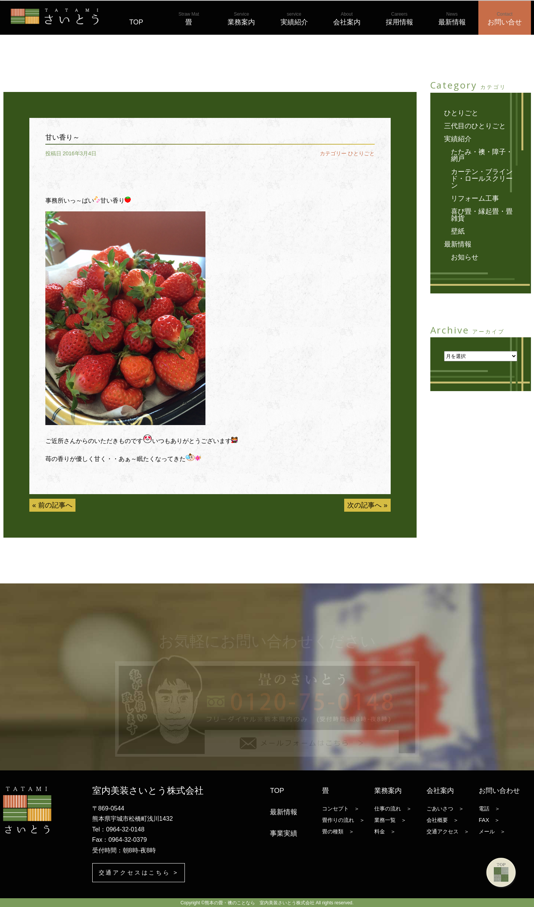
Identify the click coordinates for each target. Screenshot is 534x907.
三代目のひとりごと (475, 126)
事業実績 (283, 833)
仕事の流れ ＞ (393, 808)
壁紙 (458, 231)
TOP (136, 18)
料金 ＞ (385, 831)
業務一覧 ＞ (390, 820)
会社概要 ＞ (443, 820)
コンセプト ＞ (340, 808)
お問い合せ (504, 18)
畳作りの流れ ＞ (343, 820)
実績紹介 (294, 18)
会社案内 (347, 18)
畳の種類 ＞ (338, 831)
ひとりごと (361, 153)
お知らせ (464, 257)
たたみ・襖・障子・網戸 (482, 155)
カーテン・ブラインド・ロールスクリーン (482, 178)
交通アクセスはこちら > (141, 872)
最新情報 (452, 18)
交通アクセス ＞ (448, 831)
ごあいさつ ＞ (445, 808)
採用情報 (399, 18)
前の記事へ (55, 505)
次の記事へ (364, 505)
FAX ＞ (489, 820)
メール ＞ (492, 831)
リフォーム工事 (475, 198)
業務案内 (241, 18)
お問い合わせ (499, 790)
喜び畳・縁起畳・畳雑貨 (482, 215)
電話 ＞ (489, 808)
